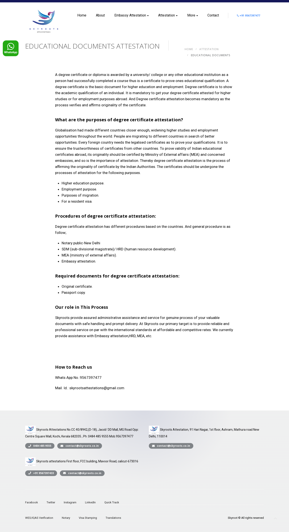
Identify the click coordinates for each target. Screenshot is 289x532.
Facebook (31, 502)
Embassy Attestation (131, 15)
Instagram (70, 502)
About (100, 15)
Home (81, 15)
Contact (213, 15)
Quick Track (111, 502)
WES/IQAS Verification (39, 517)
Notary (66, 517)
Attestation (167, 15)
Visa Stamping (88, 517)
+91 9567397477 (248, 15)
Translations (113, 517)
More (192, 15)
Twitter (51, 502)
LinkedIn (90, 502)
